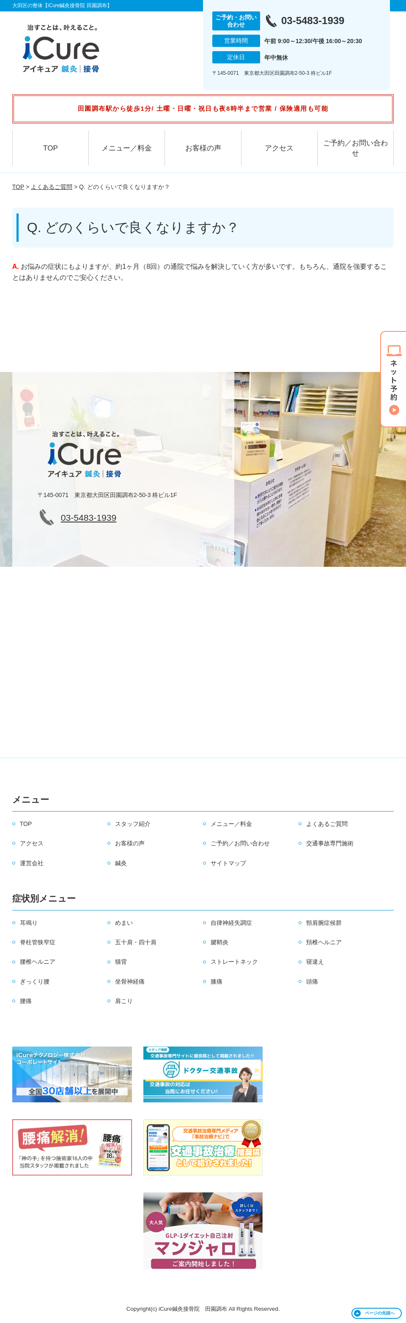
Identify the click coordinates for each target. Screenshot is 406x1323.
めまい (124, 922)
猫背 (121, 961)
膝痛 (216, 981)
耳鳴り (29, 922)
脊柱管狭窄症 (37, 942)
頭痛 (312, 981)
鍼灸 (121, 863)
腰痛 (26, 1001)
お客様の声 (203, 148)
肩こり (124, 1001)
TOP (50, 148)
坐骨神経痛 (130, 981)
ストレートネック (234, 961)
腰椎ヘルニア (37, 961)
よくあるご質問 (51, 186)
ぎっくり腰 (34, 981)
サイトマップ (228, 863)
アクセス (279, 148)
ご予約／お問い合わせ (355, 148)
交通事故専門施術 (330, 843)
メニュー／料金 (127, 148)
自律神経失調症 (231, 922)
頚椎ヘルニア (324, 942)
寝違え (315, 961)
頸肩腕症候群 (324, 922)
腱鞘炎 (219, 942)
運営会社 (32, 863)
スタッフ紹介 (133, 823)
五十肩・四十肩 (135, 942)
